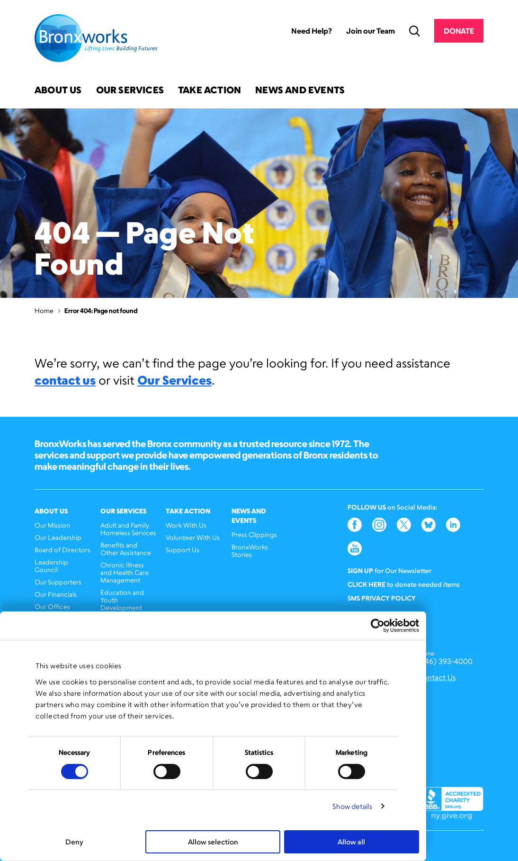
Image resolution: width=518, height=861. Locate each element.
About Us (58, 91)
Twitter (404, 525)
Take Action (209, 91)
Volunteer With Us (193, 537)
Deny (74, 841)
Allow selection (213, 841)
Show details (352, 806)
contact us (65, 379)
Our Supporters (58, 582)
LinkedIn (453, 525)
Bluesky (428, 525)
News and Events (300, 91)
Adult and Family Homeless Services (128, 529)
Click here (366, 584)
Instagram (379, 525)
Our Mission (52, 525)
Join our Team (370, 31)
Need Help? (311, 31)
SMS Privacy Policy (382, 598)
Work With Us (186, 525)
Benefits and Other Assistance (125, 548)
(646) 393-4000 (445, 661)
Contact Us (436, 677)
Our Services (130, 91)
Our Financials (56, 594)
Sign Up (360, 570)
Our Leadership (58, 537)
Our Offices (52, 606)
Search (414, 31)
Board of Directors (62, 550)
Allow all (351, 841)
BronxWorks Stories (250, 550)
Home (44, 310)
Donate (459, 31)
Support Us (182, 550)
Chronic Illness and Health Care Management (124, 572)
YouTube (355, 548)
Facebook (355, 525)
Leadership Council (51, 566)
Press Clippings (254, 534)
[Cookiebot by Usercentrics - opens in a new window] (377, 626)
